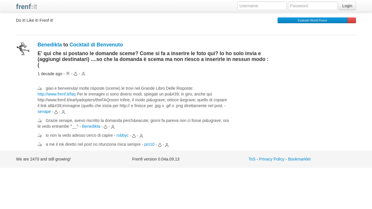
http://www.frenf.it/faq (56, 94)
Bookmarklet (299, 159)
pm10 (149, 144)
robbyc (123, 135)
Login (347, 5)
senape (44, 111)
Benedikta (49, 45)
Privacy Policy (272, 159)
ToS (251, 159)
